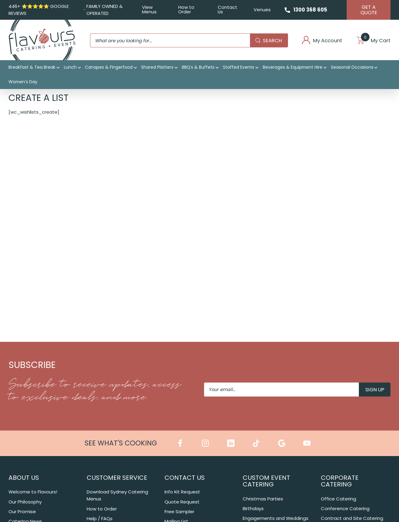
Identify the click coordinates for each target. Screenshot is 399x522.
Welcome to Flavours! (33, 492)
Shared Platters (157, 67)
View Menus (149, 9)
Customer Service (117, 477)
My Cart (373, 40)
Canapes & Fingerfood (109, 67)
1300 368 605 (310, 9)
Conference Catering (345, 508)
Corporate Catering (340, 481)
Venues (262, 9)
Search (268, 40)
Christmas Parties (263, 499)
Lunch (70, 67)
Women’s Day (23, 82)
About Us (24, 477)
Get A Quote (368, 9)
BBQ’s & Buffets (198, 67)
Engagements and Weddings (275, 518)
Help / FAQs (100, 518)
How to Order (186, 9)
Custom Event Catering (266, 481)
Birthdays (253, 508)
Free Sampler (179, 511)
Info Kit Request (182, 492)
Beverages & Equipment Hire (292, 67)
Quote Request (182, 502)
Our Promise (22, 511)
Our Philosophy (25, 502)
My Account (322, 40)
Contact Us (227, 9)
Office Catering (338, 499)
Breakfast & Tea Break (32, 67)
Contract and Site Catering (352, 518)
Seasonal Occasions (352, 67)
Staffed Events (238, 67)
